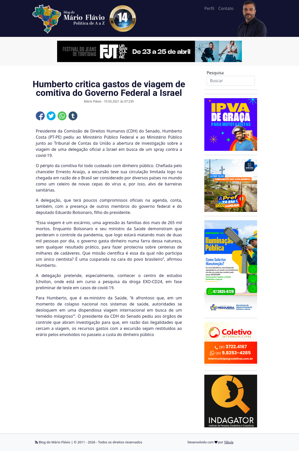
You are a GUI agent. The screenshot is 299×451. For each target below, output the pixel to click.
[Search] (231, 80)
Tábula (229, 442)
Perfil (209, 8)
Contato (226, 8)
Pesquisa (215, 73)
